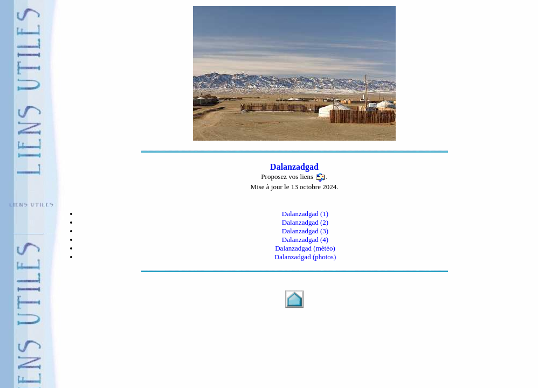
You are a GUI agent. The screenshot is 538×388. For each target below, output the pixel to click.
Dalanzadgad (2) (305, 222)
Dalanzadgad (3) (305, 231)
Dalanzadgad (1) (305, 214)
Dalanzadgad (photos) (305, 257)
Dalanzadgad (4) (305, 239)
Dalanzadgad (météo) (305, 248)
